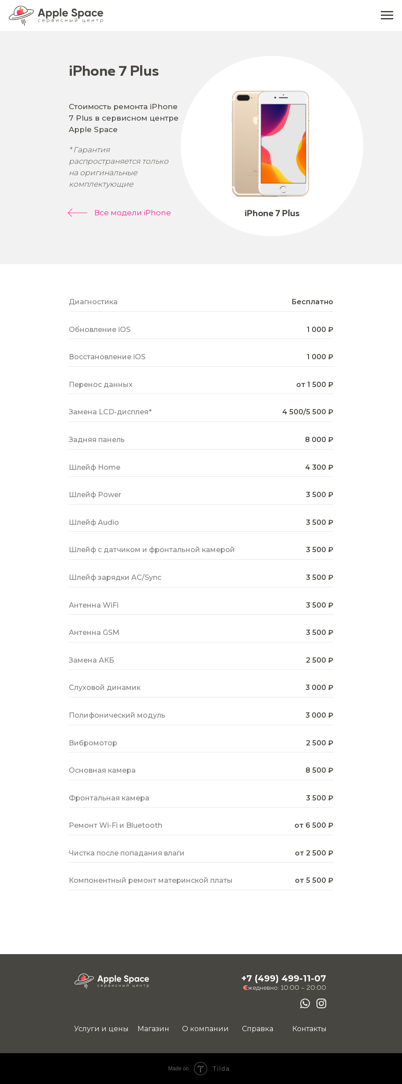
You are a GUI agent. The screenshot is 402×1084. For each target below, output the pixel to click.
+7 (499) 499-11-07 (283, 978)
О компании (205, 1029)
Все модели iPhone (132, 212)
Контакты (309, 1029)
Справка (257, 1029)
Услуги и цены (101, 1029)
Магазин (153, 1029)
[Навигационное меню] (387, 15)
